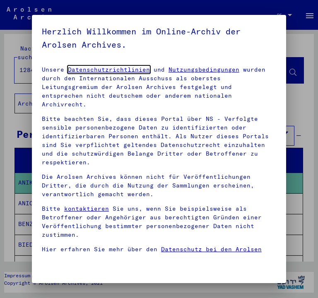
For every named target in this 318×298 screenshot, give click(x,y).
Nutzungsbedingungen (204, 69)
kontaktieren (86, 208)
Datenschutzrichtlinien (109, 69)
